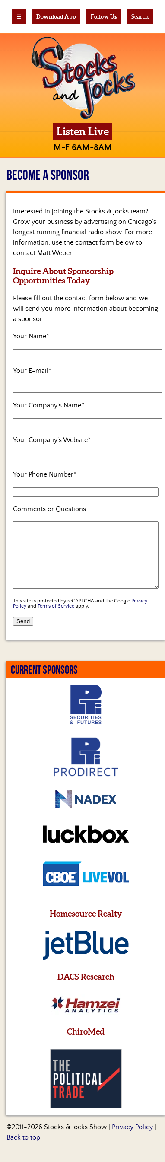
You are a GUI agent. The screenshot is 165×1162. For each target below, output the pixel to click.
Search (140, 16)
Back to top (23, 1150)
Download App (56, 16)
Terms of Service (56, 619)
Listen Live (83, 131)
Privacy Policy (132, 1140)
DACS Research (85, 989)
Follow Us (104, 16)
